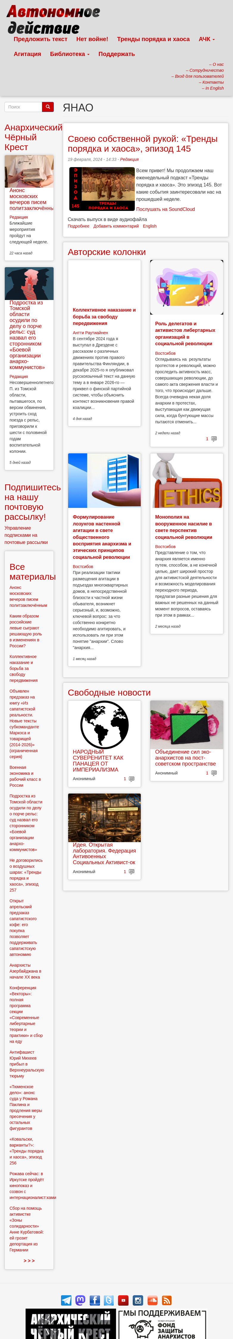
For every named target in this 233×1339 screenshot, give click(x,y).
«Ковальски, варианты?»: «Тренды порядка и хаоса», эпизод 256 (26, 1151)
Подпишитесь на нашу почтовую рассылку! (32, 502)
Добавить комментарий (116, 226)
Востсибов (165, 353)
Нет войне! (92, 39)
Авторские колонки (107, 252)
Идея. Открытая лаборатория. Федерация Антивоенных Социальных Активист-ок (104, 853)
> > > (29, 1260)
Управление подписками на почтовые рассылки (26, 535)
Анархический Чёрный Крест (33, 137)
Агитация (27, 54)
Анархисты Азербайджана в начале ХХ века (25, 971)
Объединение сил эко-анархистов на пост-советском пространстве (185, 758)
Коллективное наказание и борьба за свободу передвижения (104, 316)
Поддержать (116, 54)
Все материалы (33, 571)
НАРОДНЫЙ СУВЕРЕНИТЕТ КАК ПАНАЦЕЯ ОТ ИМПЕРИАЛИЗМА (98, 760)
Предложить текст (41, 39)
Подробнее (79, 226)
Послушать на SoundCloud (165, 209)
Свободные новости (109, 692)
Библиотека (70, 54)
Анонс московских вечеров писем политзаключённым (34, 199)
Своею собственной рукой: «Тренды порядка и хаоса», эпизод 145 (143, 143)
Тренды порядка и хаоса (153, 39)
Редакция (129, 159)
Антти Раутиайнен (90, 332)
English (150, 226)
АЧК (207, 39)
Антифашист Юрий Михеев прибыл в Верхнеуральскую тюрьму (27, 1064)
